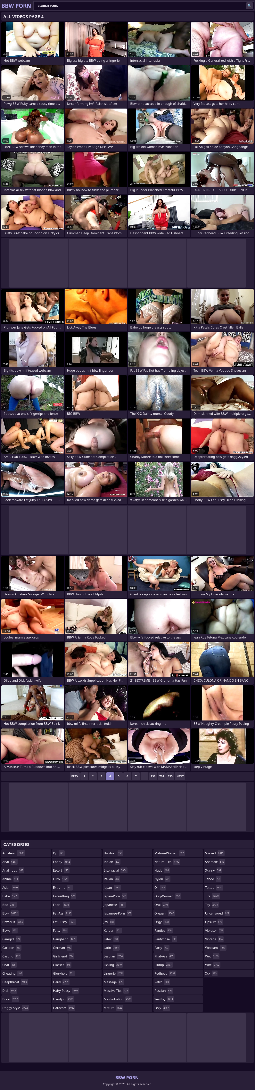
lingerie (114, 973)
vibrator (214, 930)
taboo (213, 879)
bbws (10, 930)
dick (9, 991)
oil (160, 888)
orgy (162, 922)
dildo (10, 999)
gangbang (65, 939)
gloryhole (64, 973)
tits (212, 896)
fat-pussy (64, 922)
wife (212, 965)
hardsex (113, 853)
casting (11, 956)
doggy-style (15, 1008)
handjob (63, 999)
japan (112, 888)
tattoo (214, 888)
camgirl (11, 939)
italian (112, 879)
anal (10, 862)
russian (163, 991)
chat (9, 965)
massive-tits (116, 991)
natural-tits (167, 862)
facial (61, 905)
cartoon (11, 948)
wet (212, 956)
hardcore (64, 1008)
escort (61, 870)
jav (109, 922)
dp (59, 853)
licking (113, 965)
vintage (214, 939)
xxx (211, 973)
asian (10, 888)
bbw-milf (13, 922)
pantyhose (165, 939)
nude (162, 870)
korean (113, 930)
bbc (9, 905)
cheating (12, 973)
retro (162, 982)
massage (114, 982)
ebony (62, 862)
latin (112, 948)
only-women (167, 896)
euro (61, 879)
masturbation (118, 999)
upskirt (214, 922)
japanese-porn (118, 913)
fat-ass (62, 913)
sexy (162, 1008)
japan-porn (115, 896)
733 (153, 776)
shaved (214, 853)
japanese (115, 905)
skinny (213, 870)
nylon (162, 879)
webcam (215, 948)
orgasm (164, 913)
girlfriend (63, 956)
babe (10, 896)
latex (111, 939)
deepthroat (15, 982)
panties (163, 930)
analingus (13, 870)
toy (212, 905)
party (161, 948)
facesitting (64, 896)
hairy (61, 982)
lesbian (114, 956)
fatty (60, 930)
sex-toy (164, 999)
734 (161, 776)
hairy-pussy (66, 991)
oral (161, 905)
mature (113, 1008)
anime (10, 879)
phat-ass (164, 956)
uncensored (217, 913)
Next (180, 776)
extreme (63, 888)
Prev (74, 776)
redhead (165, 973)
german (62, 948)
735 (170, 776)
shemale (215, 862)
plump (163, 965)
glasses (62, 965)
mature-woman (169, 853)
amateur (13, 853)
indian (112, 862)
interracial (116, 870)
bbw (10, 913)
